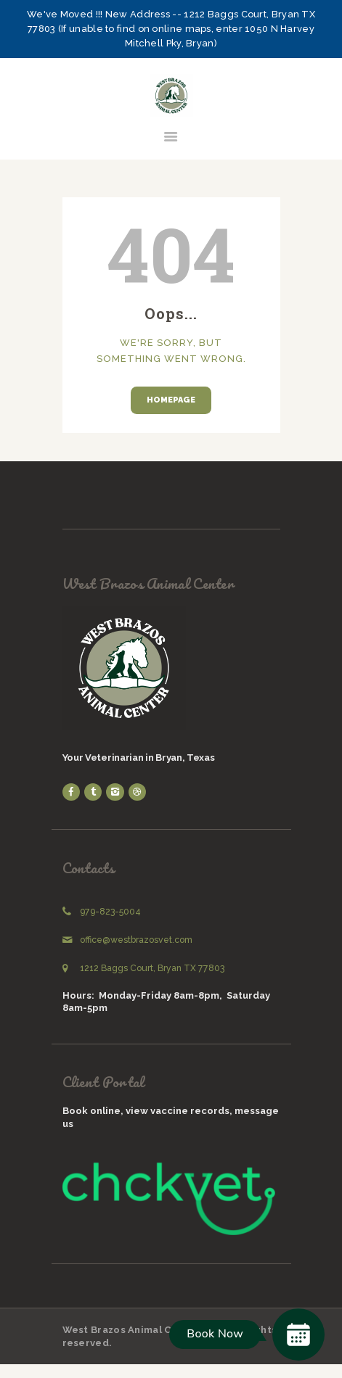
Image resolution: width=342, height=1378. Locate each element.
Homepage (171, 400)
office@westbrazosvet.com (136, 940)
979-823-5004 (110, 912)
